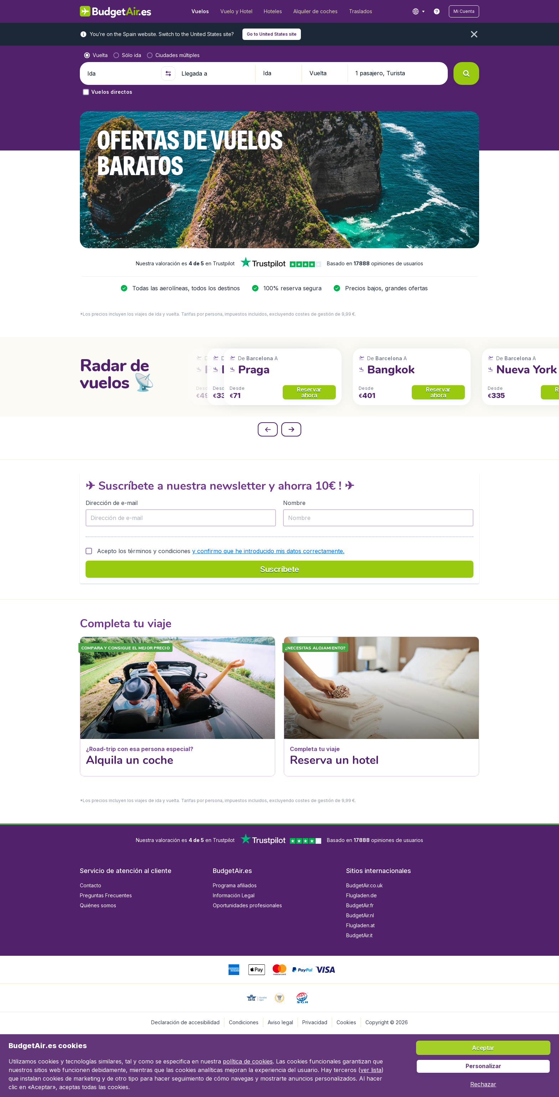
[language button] (418, 11)
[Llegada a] (215, 73)
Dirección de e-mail (112, 502)
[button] (464, 11)
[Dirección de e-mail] (181, 517)
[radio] (96, 55)
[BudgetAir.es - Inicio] (116, 11)
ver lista (370, 1069)
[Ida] (121, 73)
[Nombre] (378, 517)
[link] (436, 11)
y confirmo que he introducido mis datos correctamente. (268, 551)
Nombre (294, 502)
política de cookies (248, 1061)
